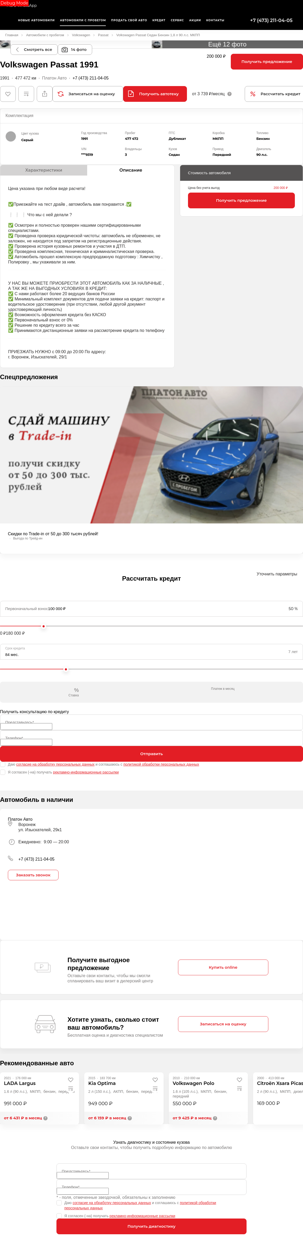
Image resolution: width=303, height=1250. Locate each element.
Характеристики (43, 170)
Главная (11, 35)
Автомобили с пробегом (45, 35)
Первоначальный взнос (26, 608)
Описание (130, 170)
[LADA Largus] (20, 1083)
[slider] (43, 626)
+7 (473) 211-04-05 (271, 20)
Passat (103, 35)
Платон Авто (54, 78)
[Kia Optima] (102, 1083)
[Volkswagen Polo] (194, 1083)
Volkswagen (81, 35)
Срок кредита (15, 648)
